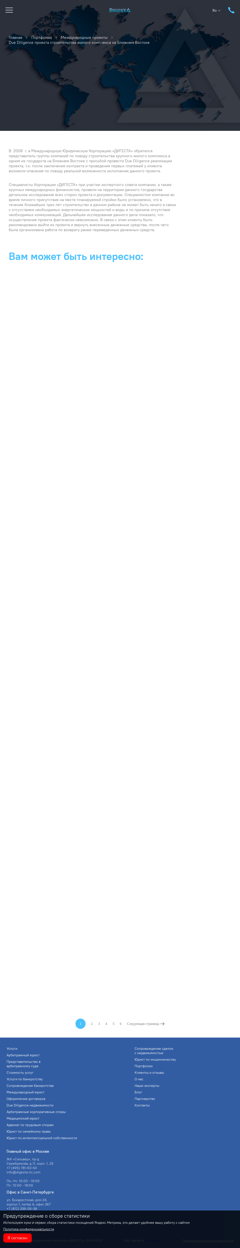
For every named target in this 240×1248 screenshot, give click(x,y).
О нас (139, 1079)
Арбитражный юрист (23, 1055)
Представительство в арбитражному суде (23, 1063)
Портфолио (144, 1066)
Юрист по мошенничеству (155, 1059)
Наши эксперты (147, 1085)
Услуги (12, 1048)
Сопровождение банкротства (30, 1085)
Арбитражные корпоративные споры (36, 1112)
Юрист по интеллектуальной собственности (42, 1138)
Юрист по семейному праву (29, 1131)
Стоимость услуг (20, 1072)
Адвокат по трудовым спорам (30, 1125)
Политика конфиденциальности (28, 1229)
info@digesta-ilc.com (23, 1172)
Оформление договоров (26, 1098)
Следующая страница (143, 1024)
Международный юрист (25, 1092)
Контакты (142, 1105)
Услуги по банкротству (25, 1079)
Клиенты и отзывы (149, 1072)
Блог (138, 1092)
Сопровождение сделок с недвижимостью (154, 1050)
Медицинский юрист (23, 1118)
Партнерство (145, 1098)
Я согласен (17, 1237)
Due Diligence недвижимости (30, 1105)
